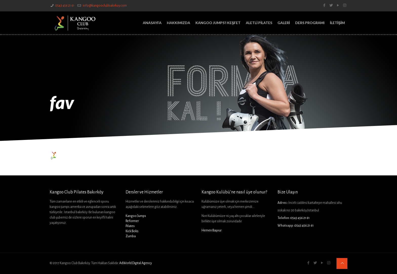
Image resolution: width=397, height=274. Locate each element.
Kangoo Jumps (136, 216)
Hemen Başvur (212, 230)
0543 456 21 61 (64, 5)
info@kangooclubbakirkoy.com (104, 5)
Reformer (132, 221)
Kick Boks (132, 231)
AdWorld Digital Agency (135, 263)
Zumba (131, 236)
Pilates (130, 226)
